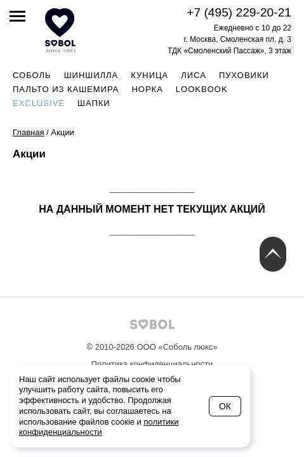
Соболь (32, 75)
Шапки (93, 103)
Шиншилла (91, 75)
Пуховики (244, 75)
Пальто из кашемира (66, 89)
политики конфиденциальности (99, 427)
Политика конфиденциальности (152, 364)
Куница (149, 75)
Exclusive (39, 103)
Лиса (193, 75)
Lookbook (202, 89)
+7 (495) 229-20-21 (239, 12)
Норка (146, 89)
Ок (225, 406)
